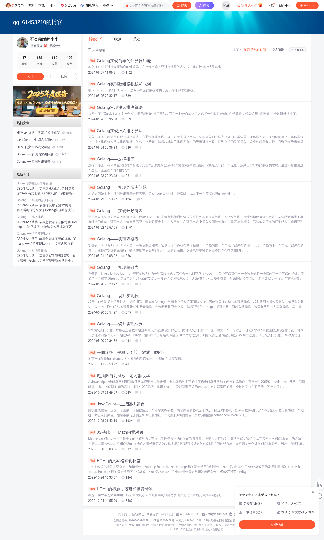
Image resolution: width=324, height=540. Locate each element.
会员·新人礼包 (250, 5)
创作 (307, 5)
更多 (108, 5)
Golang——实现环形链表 (115, 210)
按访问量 (277, 50)
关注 (30, 76)
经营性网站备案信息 (223, 520)
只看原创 (96, 50)
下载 (41, 5)
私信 (64, 77)
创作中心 (285, 5)
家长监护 (121, 525)
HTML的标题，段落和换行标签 (120, 489)
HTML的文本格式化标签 (114, 460)
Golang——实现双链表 (113, 239)
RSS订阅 (297, 50)
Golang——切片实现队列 (115, 324)
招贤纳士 (138, 514)
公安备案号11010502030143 (131, 520)
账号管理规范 (207, 525)
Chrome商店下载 (187, 525)
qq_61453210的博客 (38, 22)
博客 (31, 5)
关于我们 (124, 514)
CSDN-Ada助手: (28, 188)
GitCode (68, 5)
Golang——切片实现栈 (113, 295)
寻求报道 (167, 514)
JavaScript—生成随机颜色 (116, 404)
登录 (226, 5)
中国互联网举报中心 (163, 525)
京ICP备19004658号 (162, 520)
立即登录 (277, 524)
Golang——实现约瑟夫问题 (117, 187)
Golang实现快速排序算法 (115, 107)
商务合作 (153, 514)
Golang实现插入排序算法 (115, 130)
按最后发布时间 (255, 50)
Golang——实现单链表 (113, 267)
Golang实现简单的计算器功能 (119, 60)
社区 (52, 5)
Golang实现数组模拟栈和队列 (119, 84)
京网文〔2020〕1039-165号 (193, 520)
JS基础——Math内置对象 (115, 432)
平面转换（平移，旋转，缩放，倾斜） (127, 352)
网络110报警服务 (139, 525)
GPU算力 (89, 5)
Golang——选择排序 (111, 159)
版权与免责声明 (225, 525)
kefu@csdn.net (216, 514)
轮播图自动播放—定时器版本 (119, 375)
